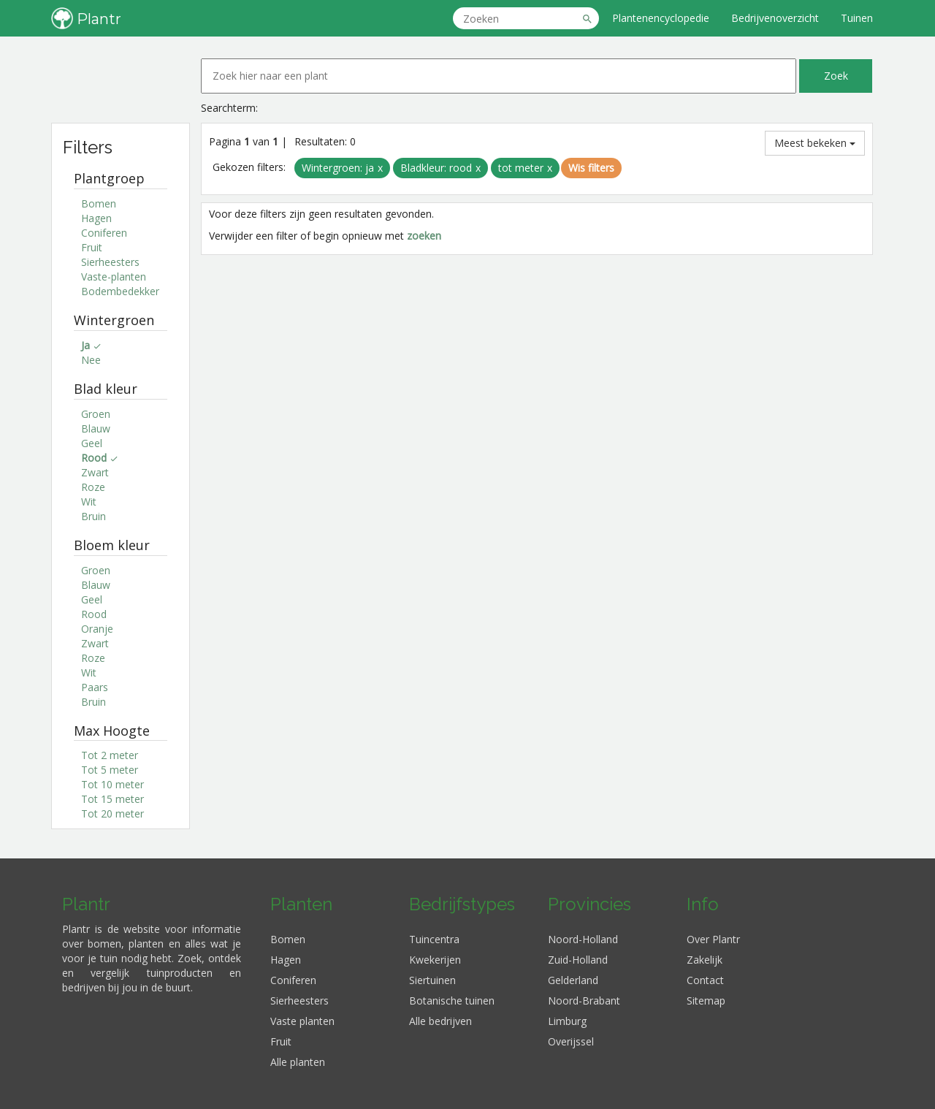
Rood (94, 614)
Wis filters (591, 168)
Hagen (96, 218)
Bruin (93, 516)
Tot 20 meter (112, 813)
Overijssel (571, 1041)
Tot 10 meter (112, 784)
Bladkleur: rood (436, 168)
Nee (91, 360)
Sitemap (706, 1000)
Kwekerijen (435, 960)
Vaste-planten (113, 276)
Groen (95, 414)
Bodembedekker (120, 291)
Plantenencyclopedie (660, 18)
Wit (88, 501)
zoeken (424, 236)
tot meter (520, 168)
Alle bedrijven (440, 1021)
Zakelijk (704, 960)
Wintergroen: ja (338, 168)
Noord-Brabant (584, 1000)
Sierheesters (110, 262)
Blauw (95, 428)
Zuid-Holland (578, 960)
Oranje (97, 629)
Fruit (91, 247)
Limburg (567, 1021)
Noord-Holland (583, 939)
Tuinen (857, 18)
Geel (91, 443)
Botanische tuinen (452, 1000)
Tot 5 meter (109, 770)
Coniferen (104, 233)
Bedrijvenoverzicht (775, 18)
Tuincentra (434, 939)
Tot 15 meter (112, 799)
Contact (705, 980)
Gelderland (573, 980)
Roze (93, 487)
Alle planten (297, 1062)
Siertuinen (432, 980)
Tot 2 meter (109, 755)
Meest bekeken (814, 143)
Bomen (98, 203)
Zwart (95, 472)
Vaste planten (302, 1021)
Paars (94, 687)
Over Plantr (713, 939)
